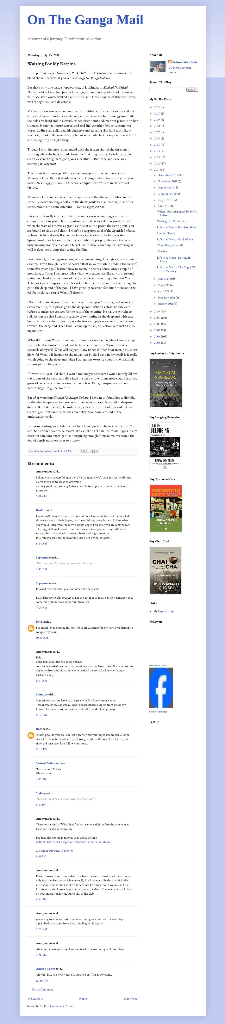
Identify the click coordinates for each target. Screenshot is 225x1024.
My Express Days (163, 611)
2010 (157, 312)
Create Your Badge (158, 712)
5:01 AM (41, 496)
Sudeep (41, 793)
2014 (157, 151)
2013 (157, 157)
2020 (157, 114)
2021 (157, 107)
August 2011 (165, 200)
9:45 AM (41, 569)
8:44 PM (41, 900)
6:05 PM (41, 779)
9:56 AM (41, 608)
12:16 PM (41, 749)
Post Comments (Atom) (59, 1006)
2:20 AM (41, 929)
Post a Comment (42, 990)
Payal (40, 622)
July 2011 (163, 206)
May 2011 (164, 285)
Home (83, 999)
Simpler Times (166, 233)
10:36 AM (42, 638)
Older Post (130, 999)
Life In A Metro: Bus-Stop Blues (177, 227)
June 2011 (164, 279)
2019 (157, 120)
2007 (157, 330)
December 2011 (167, 175)
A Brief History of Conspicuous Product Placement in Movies (73, 842)
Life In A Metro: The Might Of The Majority (176, 269)
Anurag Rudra (45, 969)
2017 (157, 132)
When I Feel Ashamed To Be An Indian (177, 213)
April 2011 (164, 291)
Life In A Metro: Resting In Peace (174, 259)
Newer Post (35, 999)
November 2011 (168, 181)
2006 (157, 337)
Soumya (41, 695)
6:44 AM (41, 544)
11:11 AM (41, 681)
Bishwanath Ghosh (184, 62)
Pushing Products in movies (56, 851)
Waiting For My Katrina (172, 221)
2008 (157, 324)
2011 (157, 170)
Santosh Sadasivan (48, 763)
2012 (157, 164)
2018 (157, 126)
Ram (39, 729)
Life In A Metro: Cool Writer (175, 239)
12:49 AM (42, 981)
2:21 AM (41, 955)
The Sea (162, 252)
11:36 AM (42, 715)
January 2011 (166, 304)
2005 (157, 343)
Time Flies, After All (170, 246)
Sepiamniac (44, 558)
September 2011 (168, 194)
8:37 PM (41, 805)
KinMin (41, 510)
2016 (157, 139)
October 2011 (166, 188)
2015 (157, 145)
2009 (157, 318)
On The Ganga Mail (85, 19)
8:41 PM (41, 856)
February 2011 (167, 298)
